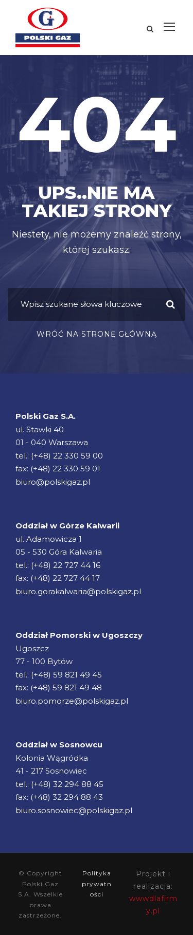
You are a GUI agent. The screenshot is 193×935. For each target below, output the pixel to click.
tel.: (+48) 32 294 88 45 (59, 784)
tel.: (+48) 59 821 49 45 (58, 675)
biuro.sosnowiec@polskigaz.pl (73, 810)
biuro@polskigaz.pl (52, 482)
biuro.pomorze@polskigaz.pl (71, 701)
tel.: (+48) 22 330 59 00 (59, 456)
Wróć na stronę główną (97, 334)
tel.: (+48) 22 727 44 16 (57, 565)
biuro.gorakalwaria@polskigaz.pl (78, 591)
